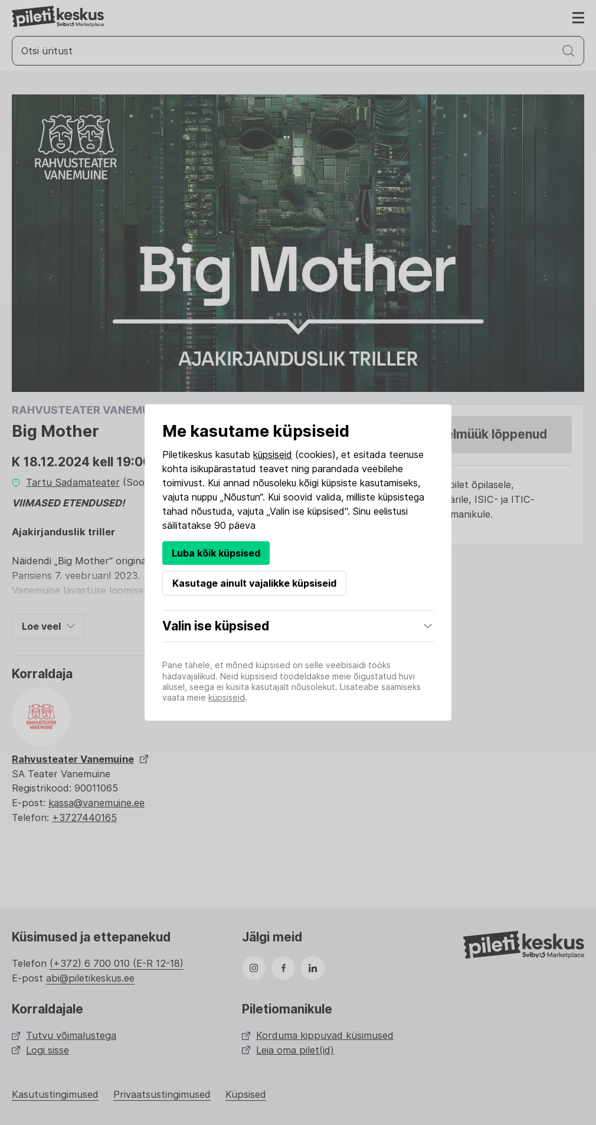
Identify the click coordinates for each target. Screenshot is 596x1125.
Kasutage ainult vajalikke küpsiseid (254, 583)
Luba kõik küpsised (216, 553)
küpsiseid (272, 454)
